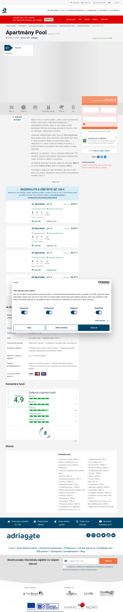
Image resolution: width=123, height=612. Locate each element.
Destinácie (115, 10)
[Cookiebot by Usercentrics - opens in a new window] (100, 282)
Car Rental (104, 10)
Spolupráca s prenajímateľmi (64, 551)
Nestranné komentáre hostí (105, 523)
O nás (11, 548)
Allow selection (61, 328)
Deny (29, 328)
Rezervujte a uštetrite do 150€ (18, 523)
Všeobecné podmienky (50, 548)
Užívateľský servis (100, 3)
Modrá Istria (26, 38)
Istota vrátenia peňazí (61, 523)
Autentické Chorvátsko (76, 10)
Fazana (34, 38)
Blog (82, 551)
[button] (110, 2)
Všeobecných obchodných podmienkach (42, 197)
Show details (100, 321)
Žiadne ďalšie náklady (40, 523)
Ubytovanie (55, 10)
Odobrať (108, 561)
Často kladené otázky (26, 548)
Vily (63, 10)
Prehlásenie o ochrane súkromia (79, 548)
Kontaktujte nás (104, 548)
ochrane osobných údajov (88, 570)
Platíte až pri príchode (83, 523)
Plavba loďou (92, 10)
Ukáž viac (9, 53)
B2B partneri (42, 551)
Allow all (93, 328)
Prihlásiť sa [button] (87, 3)
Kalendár (36, 221)
